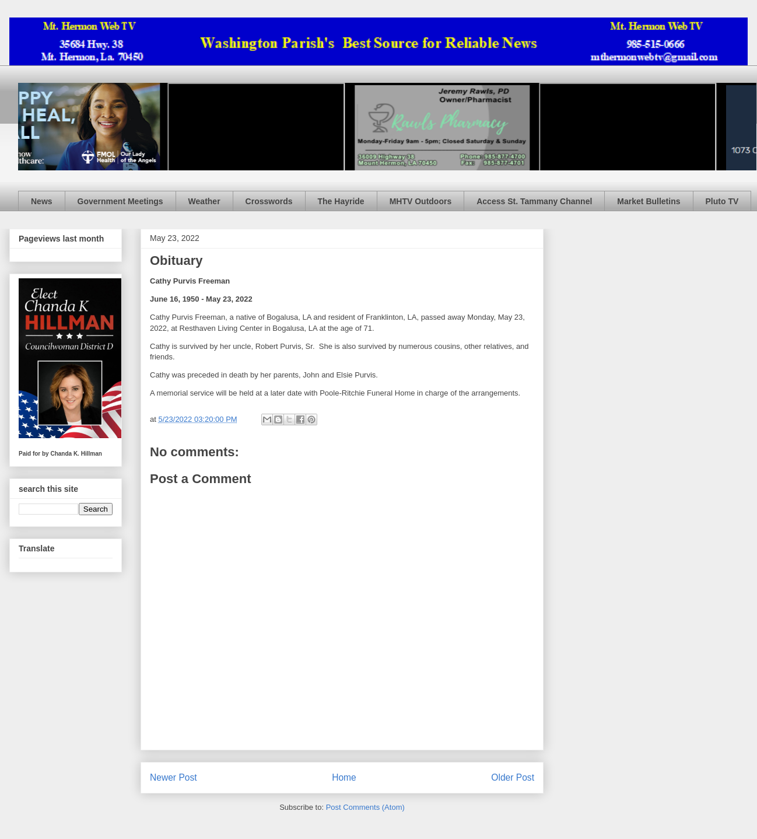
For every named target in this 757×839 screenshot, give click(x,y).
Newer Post (173, 777)
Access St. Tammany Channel (534, 201)
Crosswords (269, 201)
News (41, 201)
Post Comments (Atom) (365, 807)
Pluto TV (722, 201)
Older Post (512, 777)
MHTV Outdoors (421, 201)
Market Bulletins (648, 201)
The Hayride (341, 201)
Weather (204, 201)
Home (344, 777)
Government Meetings (120, 201)
